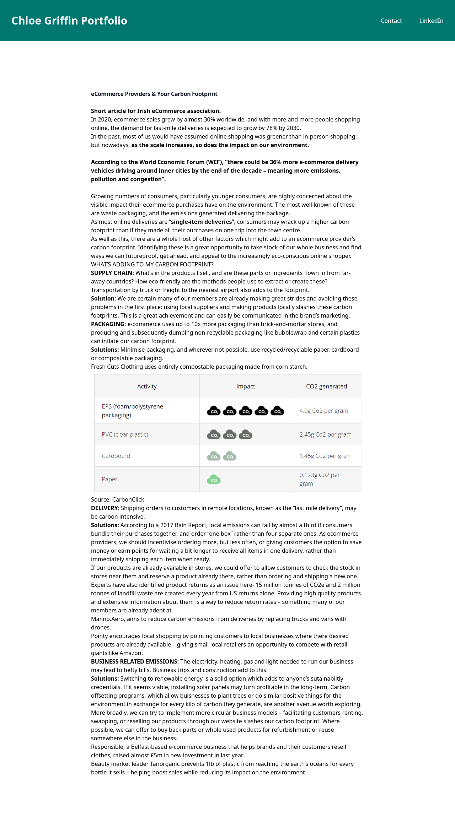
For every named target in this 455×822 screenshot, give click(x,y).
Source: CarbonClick (117, 499)
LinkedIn (431, 21)
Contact (391, 21)
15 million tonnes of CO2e (290, 585)
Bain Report (190, 525)
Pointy (99, 636)
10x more (203, 324)
